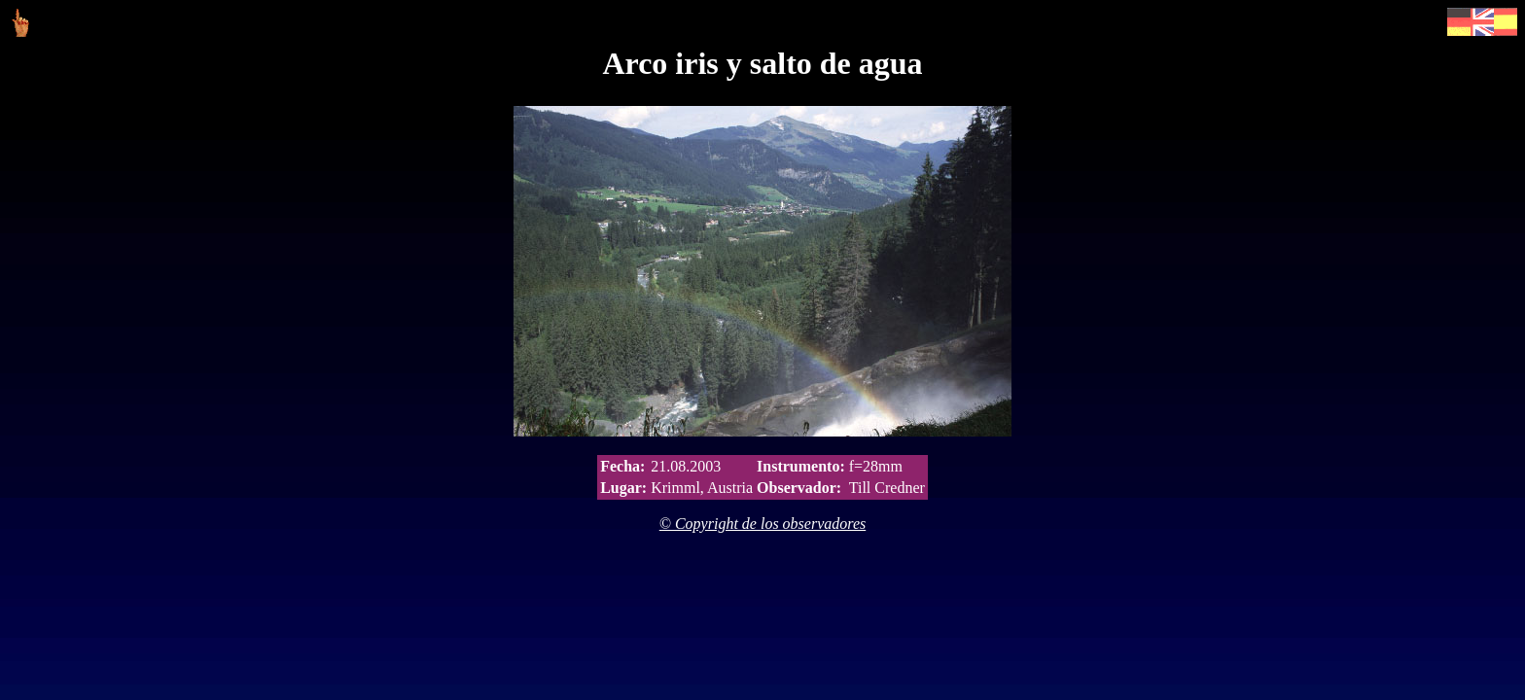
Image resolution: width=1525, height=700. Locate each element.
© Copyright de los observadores (762, 523)
